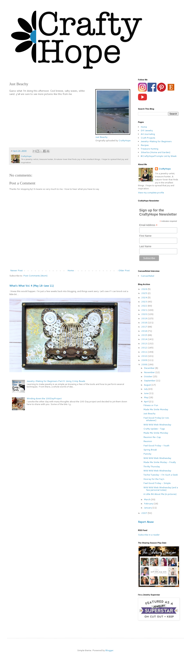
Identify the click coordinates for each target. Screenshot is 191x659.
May (146, 397)
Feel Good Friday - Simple (157, 483)
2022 (144, 305)
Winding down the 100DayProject (44, 398)
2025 (144, 293)
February (149, 503)
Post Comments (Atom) (35, 275)
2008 (144, 364)
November (149, 372)
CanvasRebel (147, 275)
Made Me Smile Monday (155, 409)
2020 (144, 314)
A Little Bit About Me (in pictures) (160, 494)
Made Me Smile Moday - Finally (159, 462)
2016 (144, 330)
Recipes (145, 145)
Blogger (109, 650)
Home (70, 270)
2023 (144, 301)
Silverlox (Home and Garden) (155, 152)
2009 (144, 360)
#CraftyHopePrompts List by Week (159, 156)
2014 (144, 339)
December (149, 368)
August (147, 384)
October (148, 376)
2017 (144, 326)
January (148, 507)
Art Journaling (148, 134)
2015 (144, 335)
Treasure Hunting (149, 148)
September (150, 380)
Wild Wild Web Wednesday (157, 424)
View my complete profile (151, 192)
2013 (144, 343)
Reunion (147, 441)
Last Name (145, 246)
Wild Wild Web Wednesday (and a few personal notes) (160, 488)
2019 (144, 318)
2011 (144, 351)
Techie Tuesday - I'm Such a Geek (160, 474)
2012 (144, 347)
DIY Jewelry (147, 130)
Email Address (148, 225)
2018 (144, 322)
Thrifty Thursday (151, 466)
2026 (144, 289)
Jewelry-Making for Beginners (156, 141)
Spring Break (150, 449)
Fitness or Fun (150, 405)
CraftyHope (124, 140)
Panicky (147, 453)
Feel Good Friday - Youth (156, 445)
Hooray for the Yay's (153, 479)
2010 (144, 356)
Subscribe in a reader (149, 534)
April (146, 401)
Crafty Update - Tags (154, 428)
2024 (144, 297)
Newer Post (16, 270)
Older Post (124, 270)
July (146, 388)
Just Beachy (101, 137)
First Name (145, 235)
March (147, 499)
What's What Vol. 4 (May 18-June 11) (31, 286)
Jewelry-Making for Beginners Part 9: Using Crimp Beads (56, 381)
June (146, 393)
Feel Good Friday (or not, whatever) (156, 419)
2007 (144, 513)
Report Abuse (146, 522)
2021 (144, 310)
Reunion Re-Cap (152, 437)
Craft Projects (148, 137)
